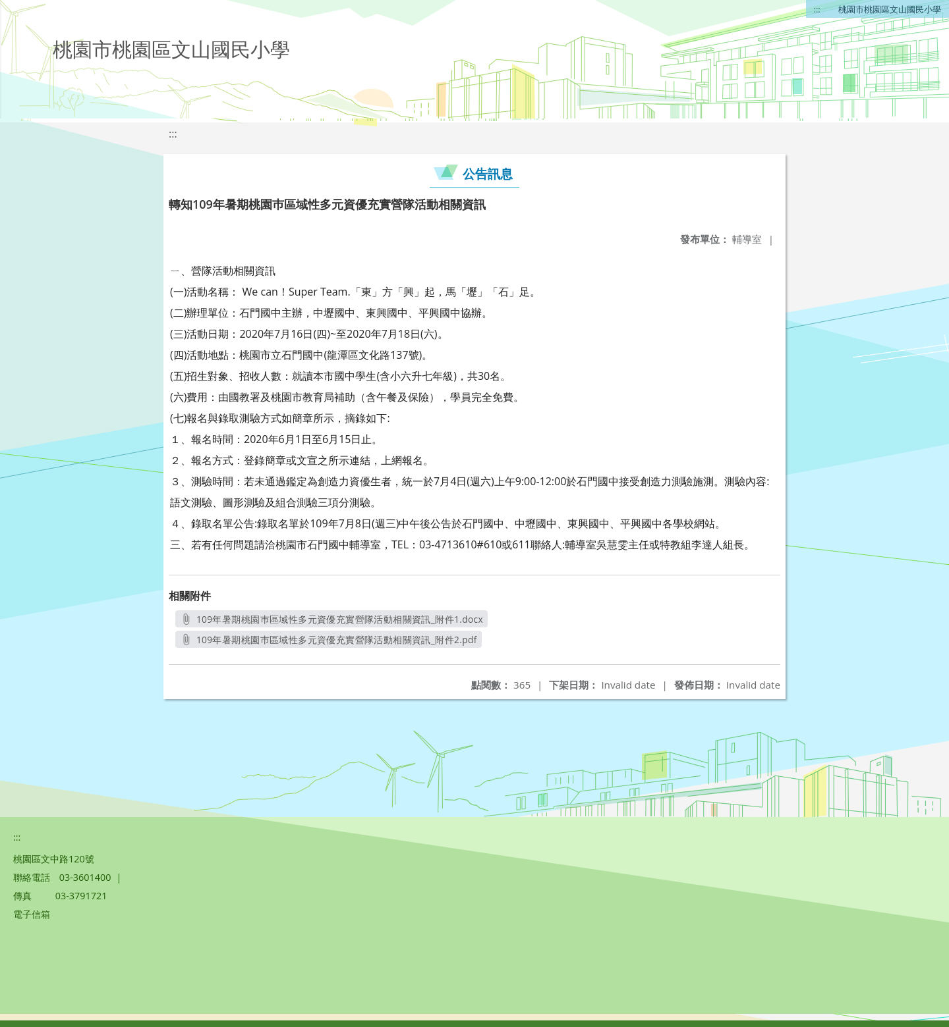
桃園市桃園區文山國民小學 (889, 9)
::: (817, 9)
